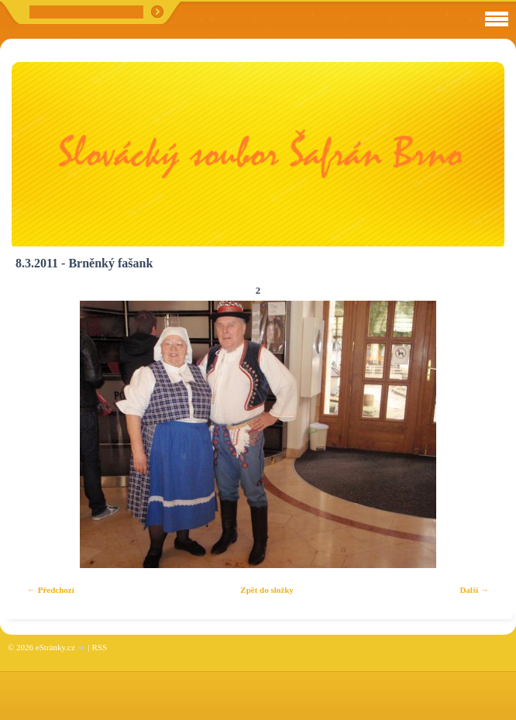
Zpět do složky (266, 589)
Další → (474, 589)
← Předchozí (50, 589)
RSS (99, 647)
